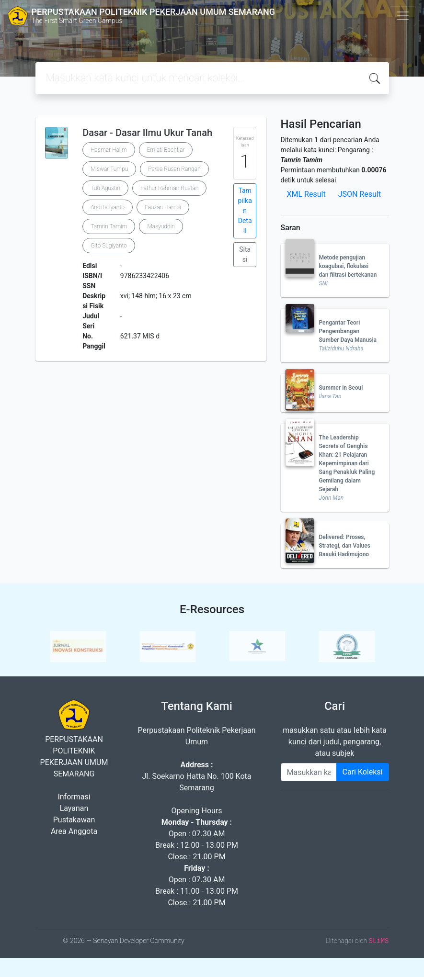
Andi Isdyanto (108, 207)
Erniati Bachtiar (166, 149)
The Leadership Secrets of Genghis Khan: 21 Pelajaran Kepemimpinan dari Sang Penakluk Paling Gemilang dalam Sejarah (347, 463)
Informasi (73, 796)
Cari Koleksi (363, 771)
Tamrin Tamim (109, 226)
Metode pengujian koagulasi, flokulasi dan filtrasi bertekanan (348, 266)
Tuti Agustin (105, 188)
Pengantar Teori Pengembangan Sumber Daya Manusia (348, 331)
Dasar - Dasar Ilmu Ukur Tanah (147, 132)
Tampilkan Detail (245, 211)
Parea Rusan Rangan (174, 169)
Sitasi (245, 254)
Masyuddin (160, 226)
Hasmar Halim (108, 149)
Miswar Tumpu (109, 169)
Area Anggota (74, 831)
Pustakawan (74, 819)
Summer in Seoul (341, 387)
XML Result (306, 194)
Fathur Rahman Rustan (169, 188)
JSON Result (359, 194)
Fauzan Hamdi (163, 207)
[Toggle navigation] (403, 15)
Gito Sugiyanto (109, 245)
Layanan (74, 808)
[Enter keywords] (309, 772)
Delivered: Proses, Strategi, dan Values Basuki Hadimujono (344, 546)
